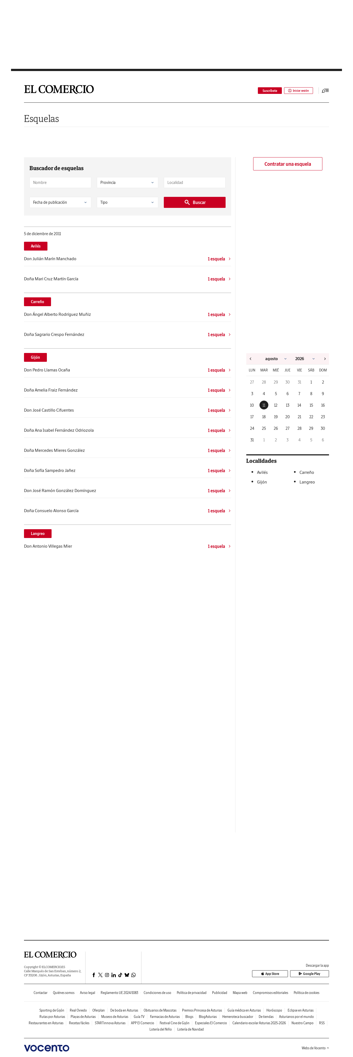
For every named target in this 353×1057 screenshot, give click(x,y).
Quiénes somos (63, 993)
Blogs (189, 1017)
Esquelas (41, 118)
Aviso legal (87, 993)
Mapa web (240, 993)
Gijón (35, 357)
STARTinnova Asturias (110, 1023)
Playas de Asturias (83, 1017)
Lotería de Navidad (190, 1029)
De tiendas (266, 1017)
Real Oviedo (78, 1010)
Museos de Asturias (114, 1017)
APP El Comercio (142, 1023)
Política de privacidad (192, 993)
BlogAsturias (208, 1017)
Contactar (40, 993)
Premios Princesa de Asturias (202, 1010)
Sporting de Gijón (51, 1010)
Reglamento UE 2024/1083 (119, 993)
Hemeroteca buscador (237, 1017)
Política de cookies (306, 993)
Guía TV (139, 1017)
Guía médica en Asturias (244, 1010)
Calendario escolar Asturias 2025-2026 (259, 1023)
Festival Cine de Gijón (174, 1023)
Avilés (36, 246)
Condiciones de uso (157, 993)
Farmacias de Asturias (165, 1017)
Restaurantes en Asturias (46, 1023)
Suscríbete (266, 91)
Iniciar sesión (296, 91)
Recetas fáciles (79, 1023)
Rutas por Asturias (52, 1017)
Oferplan (98, 1010)
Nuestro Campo (303, 1023)
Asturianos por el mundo (296, 1017)
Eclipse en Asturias (301, 1010)
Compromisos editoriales (270, 993)
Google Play (313, 974)
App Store (282, 974)
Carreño (37, 301)
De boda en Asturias (124, 1010)
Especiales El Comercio (211, 1023)
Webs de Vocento (315, 1048)
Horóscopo (274, 1010)
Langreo (38, 533)
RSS (322, 1023)
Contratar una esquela (287, 164)
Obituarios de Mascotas (160, 1010)
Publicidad (219, 993)
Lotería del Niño (160, 1029)
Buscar (195, 202)
